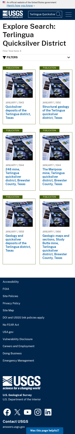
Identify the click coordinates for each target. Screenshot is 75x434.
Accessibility (11, 281)
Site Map (8, 310)
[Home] (13, 17)
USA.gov (8, 332)
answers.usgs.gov (14, 426)
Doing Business (12, 353)
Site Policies (10, 296)
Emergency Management (18, 360)
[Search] (58, 14)
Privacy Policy (11, 303)
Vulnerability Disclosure (18, 339)
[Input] (45, 14)
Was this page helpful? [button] (44, 430)
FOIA (6, 289)
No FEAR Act (11, 324)
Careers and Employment (18, 346)
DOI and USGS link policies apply (23, 317)
